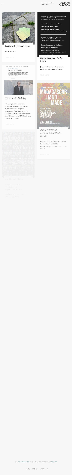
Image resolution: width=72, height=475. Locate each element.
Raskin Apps (54, 462)
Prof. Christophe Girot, (24, 462)
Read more (9, 57)
